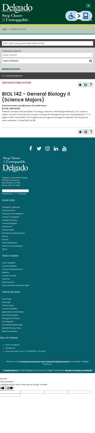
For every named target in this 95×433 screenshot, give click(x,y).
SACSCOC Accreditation (12, 248)
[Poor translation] (9, 390)
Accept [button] (61, 430)
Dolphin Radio (8, 232)
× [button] (68, 428)
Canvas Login (8, 307)
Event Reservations (10, 317)
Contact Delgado (9, 225)
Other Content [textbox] (10, 57)
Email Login (7, 301)
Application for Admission (13, 314)
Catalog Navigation (14, 77)
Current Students (9, 268)
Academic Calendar (11, 209)
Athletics (5, 274)
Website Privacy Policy (11, 330)
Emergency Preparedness (13, 235)
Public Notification (9, 244)
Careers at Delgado (10, 219)
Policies (5, 241)
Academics (10, 350)
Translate (19, 196)
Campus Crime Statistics (12, 215)
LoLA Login (6, 304)
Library (5, 238)
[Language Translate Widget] (15, 192)
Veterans (6, 281)
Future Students (8, 265)
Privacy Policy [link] (47, 430)
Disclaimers (7, 228)
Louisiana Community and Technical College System (44, 363)
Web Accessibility (9, 333)
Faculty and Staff (9, 277)
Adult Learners (8, 284)
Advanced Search (11, 70)
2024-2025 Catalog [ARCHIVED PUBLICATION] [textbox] (23, 45)
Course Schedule (9, 310)
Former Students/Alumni (12, 271)
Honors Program (12, 347)
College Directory (9, 222)
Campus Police (8, 212)
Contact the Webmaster (12, 327)
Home (4, 31)
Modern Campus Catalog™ (78, 372)
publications (11, 372)
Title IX (4, 251)
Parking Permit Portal (11, 320)
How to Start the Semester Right (15, 287)
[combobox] (47, 45)
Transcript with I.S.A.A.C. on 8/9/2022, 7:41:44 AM (25, 353)
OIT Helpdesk (7, 323)
